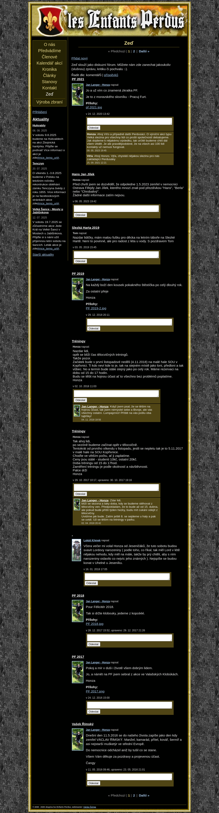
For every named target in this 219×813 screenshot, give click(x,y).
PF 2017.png (95, 691)
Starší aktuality (43, 254)
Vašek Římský (82, 724)
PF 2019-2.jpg (96, 308)
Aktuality (41, 119)
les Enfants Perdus (109, 21)
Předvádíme (49, 50)
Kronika (49, 69)
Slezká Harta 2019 (85, 227)
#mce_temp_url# (48, 157)
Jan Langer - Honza (98, 84)
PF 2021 (78, 79)
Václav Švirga (89, 807)
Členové (49, 57)
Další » (144, 51)
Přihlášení (40, 112)
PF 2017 (78, 656)
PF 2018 (78, 595)
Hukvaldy (39, 125)
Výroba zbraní (49, 102)
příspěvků (111, 75)
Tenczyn (38, 163)
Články (49, 75)
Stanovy (49, 81)
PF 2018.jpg (95, 624)
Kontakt (49, 88)
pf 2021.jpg (94, 107)
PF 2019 (78, 273)
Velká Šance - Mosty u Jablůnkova (48, 211)
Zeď (49, 94)
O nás (49, 44)
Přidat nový (79, 58)
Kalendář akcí (49, 63)
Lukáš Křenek (92, 540)
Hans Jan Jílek (83, 174)
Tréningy (78, 341)
